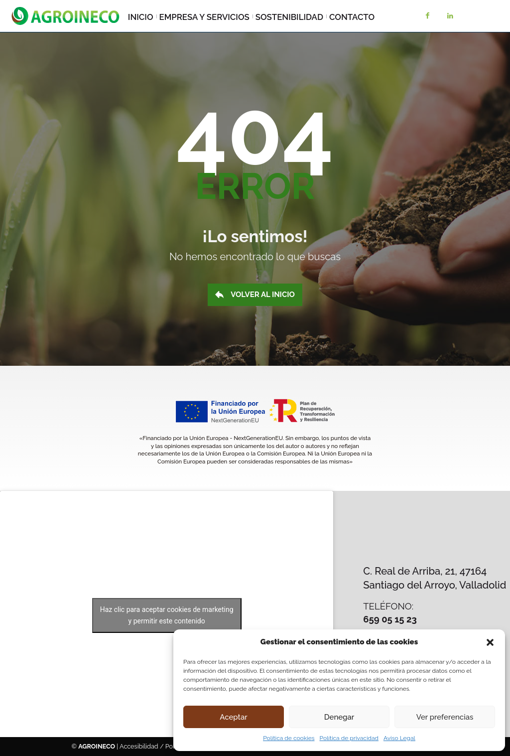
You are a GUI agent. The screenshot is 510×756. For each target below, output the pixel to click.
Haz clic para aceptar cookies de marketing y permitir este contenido (167, 615)
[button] (490, 642)
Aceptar (233, 717)
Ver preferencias (445, 717)
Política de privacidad (349, 738)
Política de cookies (288, 738)
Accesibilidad (139, 746)
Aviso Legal (399, 738)
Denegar (339, 717)
